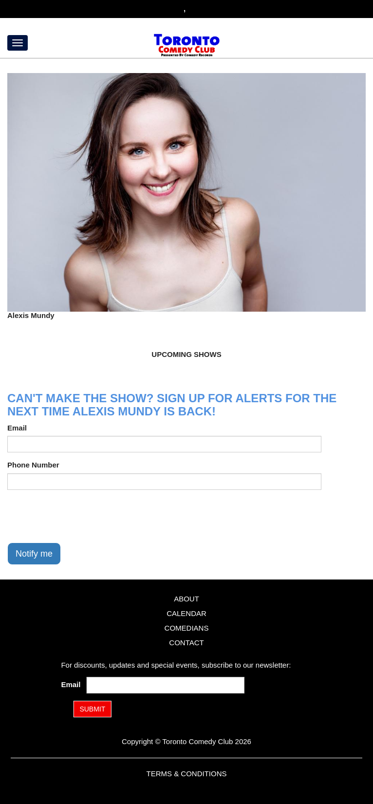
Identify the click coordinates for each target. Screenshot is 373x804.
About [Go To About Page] (186, 599)
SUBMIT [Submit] (92, 709)
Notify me (34, 554)
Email (17, 428)
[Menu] (17, 43)
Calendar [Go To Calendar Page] (186, 613)
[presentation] (81, 516)
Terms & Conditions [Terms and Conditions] (186, 773)
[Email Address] (165, 685)
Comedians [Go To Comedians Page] (187, 628)
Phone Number (33, 465)
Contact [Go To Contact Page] (186, 642)
